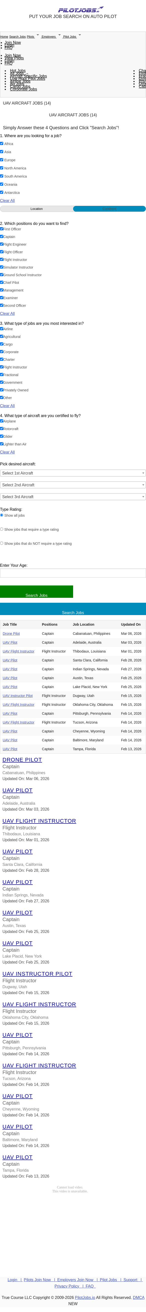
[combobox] (73, 473)
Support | (133, 1280)
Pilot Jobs (73, 36)
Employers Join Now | (78, 1280)
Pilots (34, 36)
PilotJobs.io (85, 1297)
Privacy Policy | (70, 1286)
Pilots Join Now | (40, 1280)
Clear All (7, 201)
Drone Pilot (11, 634)
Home (4, 36)
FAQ (9, 48)
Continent (109, 209)
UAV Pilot (10, 642)
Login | (15, 1280)
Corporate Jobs (23, 89)
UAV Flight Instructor (18, 651)
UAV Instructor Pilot (18, 696)
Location (37, 209)
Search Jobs (17, 36)
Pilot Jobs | (112, 1280)
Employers (52, 36)
